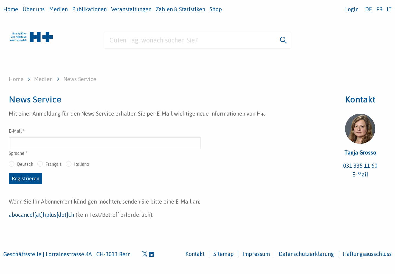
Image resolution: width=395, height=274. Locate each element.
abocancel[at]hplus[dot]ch (41, 215)
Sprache (18, 153)
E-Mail (17, 131)
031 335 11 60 (360, 165)
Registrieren (25, 178)
